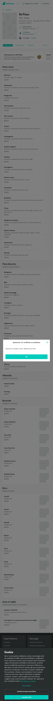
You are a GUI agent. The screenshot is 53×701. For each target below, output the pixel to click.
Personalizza (26, 686)
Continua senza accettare (26, 692)
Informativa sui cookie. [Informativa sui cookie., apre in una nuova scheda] (28, 682)
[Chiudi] (47, 342)
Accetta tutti (26, 698)
